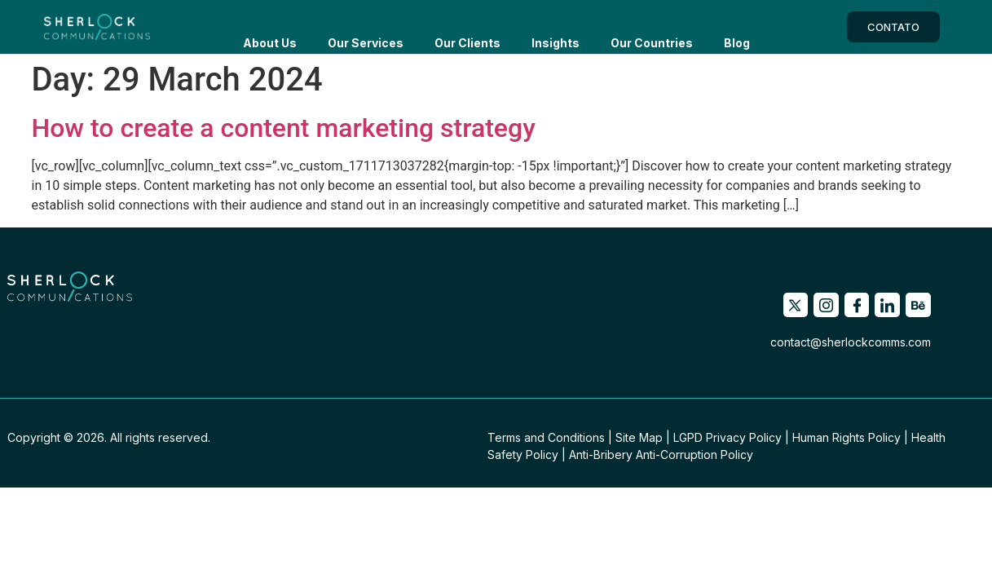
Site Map (639, 437)
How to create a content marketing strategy (284, 128)
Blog (737, 26)
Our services (365, 26)
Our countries (652, 26)
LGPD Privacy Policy (727, 437)
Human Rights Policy (846, 437)
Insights (555, 26)
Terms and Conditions (546, 437)
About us (270, 26)
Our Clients (467, 26)
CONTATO (893, 26)
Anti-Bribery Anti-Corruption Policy (661, 454)
